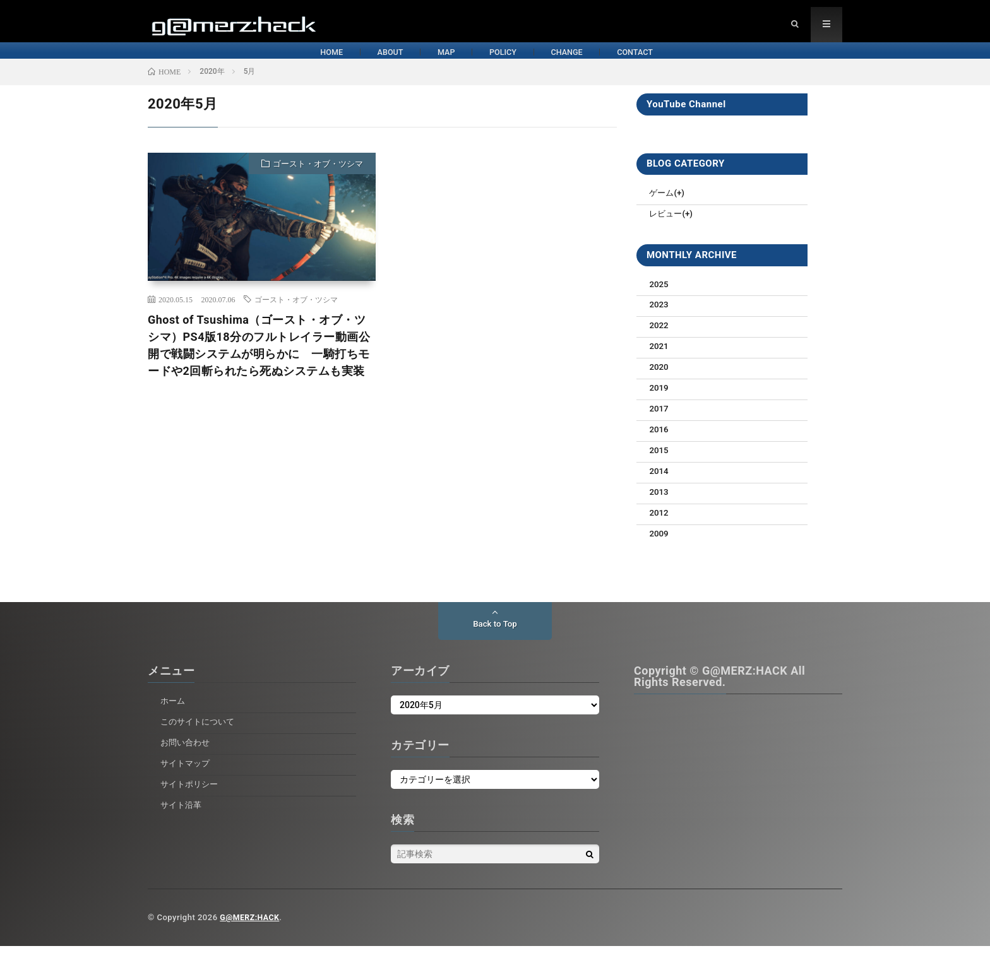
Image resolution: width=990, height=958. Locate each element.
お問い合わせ (186, 754)
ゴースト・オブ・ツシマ (318, 177)
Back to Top (495, 636)
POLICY (512, 62)
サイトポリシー (191, 796)
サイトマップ (186, 775)
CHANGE (614, 62)
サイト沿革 (182, 816)
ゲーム (662, 206)
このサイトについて (200, 733)
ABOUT (322, 62)
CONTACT (722, 62)
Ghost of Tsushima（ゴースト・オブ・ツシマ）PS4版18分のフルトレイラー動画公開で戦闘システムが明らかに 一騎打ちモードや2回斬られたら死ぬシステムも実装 (259, 359)
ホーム (173, 712)
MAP (417, 62)
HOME (226, 62)
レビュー (666, 227)
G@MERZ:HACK (251, 929)
